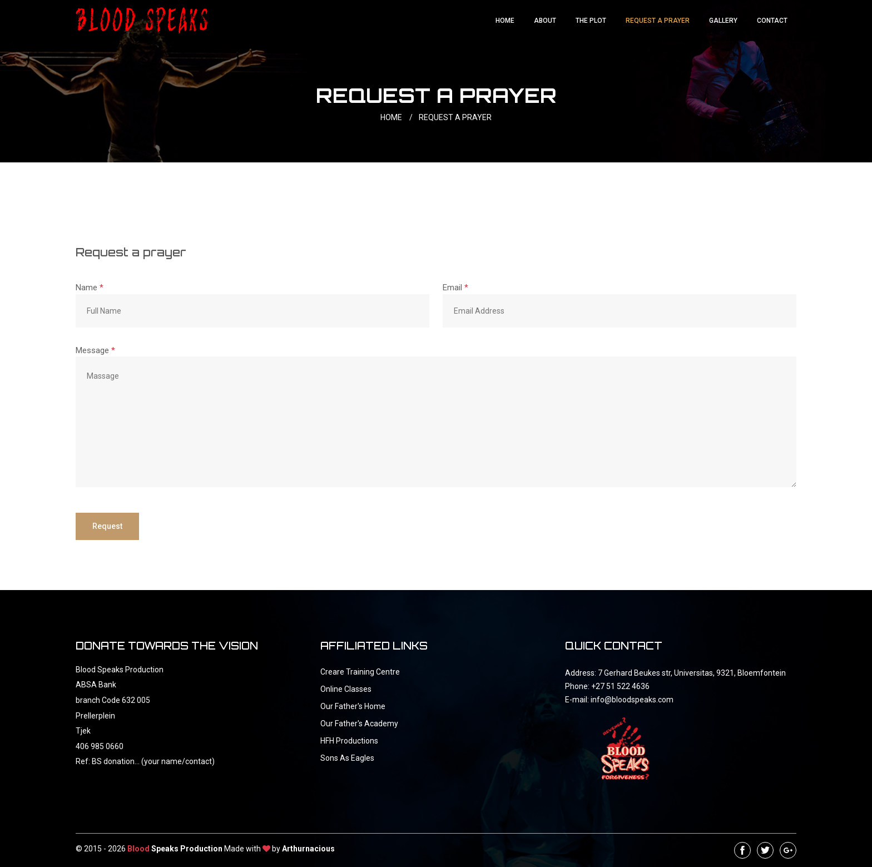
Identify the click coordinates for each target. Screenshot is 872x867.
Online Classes (345, 689)
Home (505, 20)
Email (455, 288)
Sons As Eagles (347, 758)
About (545, 20)
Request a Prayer (658, 20)
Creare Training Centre (360, 671)
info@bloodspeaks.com (632, 699)
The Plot (591, 20)
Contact (772, 20)
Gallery (723, 20)
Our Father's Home (352, 706)
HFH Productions (349, 740)
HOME (398, 117)
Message (95, 350)
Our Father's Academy (359, 723)
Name (89, 288)
